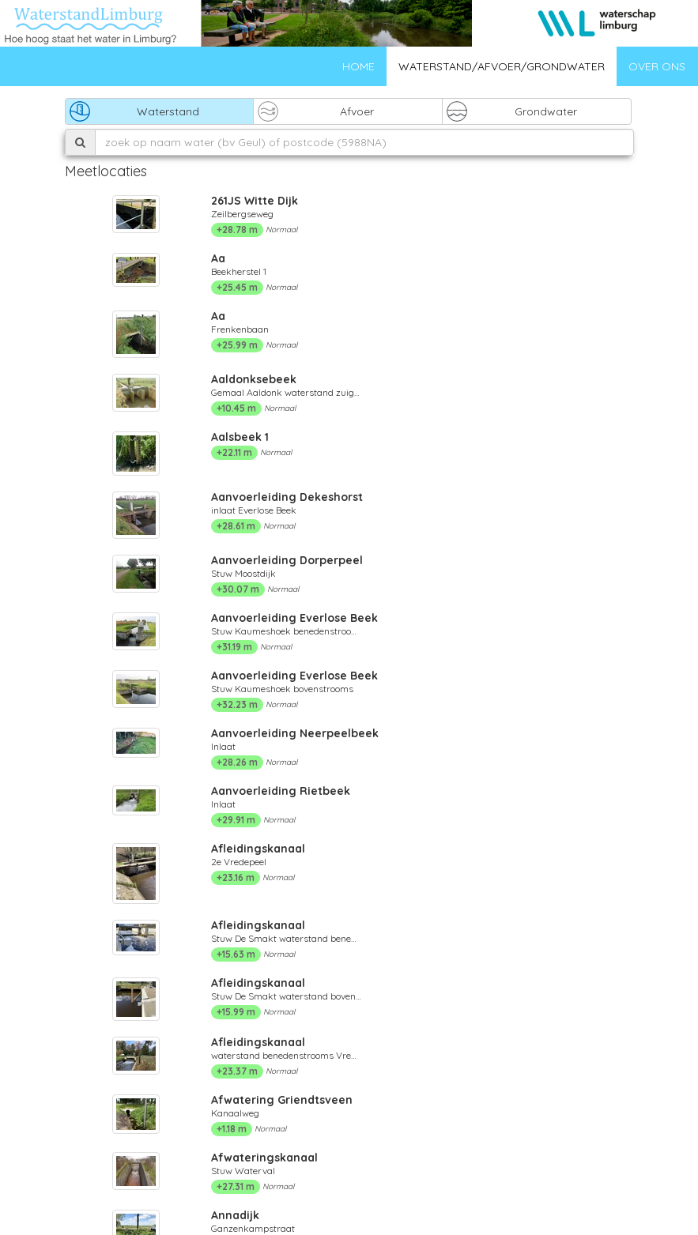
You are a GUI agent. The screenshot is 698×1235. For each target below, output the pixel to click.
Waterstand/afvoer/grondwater (501, 66)
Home (358, 66)
